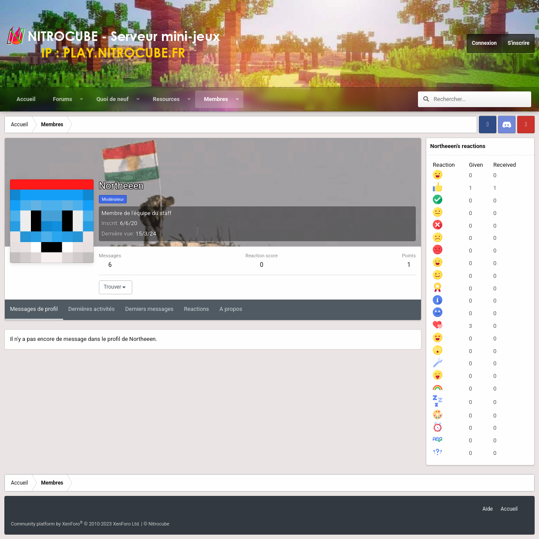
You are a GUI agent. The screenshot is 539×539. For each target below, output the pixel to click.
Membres (216, 99)
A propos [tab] (230, 309)
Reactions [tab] (196, 309)
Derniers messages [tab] (149, 309)
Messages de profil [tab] (34, 309)
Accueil (26, 99)
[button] (81, 99)
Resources (166, 99)
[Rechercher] (482, 99)
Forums (62, 99)
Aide (487, 509)
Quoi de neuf (112, 99)
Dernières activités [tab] (91, 309)
